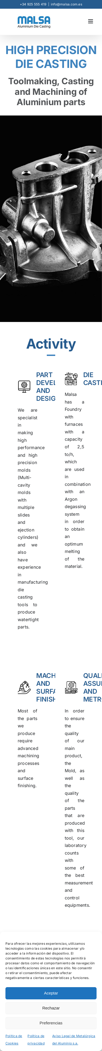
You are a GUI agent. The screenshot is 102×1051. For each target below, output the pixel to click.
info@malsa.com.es (66, 4)
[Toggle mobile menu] (91, 21)
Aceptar (51, 993)
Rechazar (51, 1008)
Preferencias (50, 1023)
